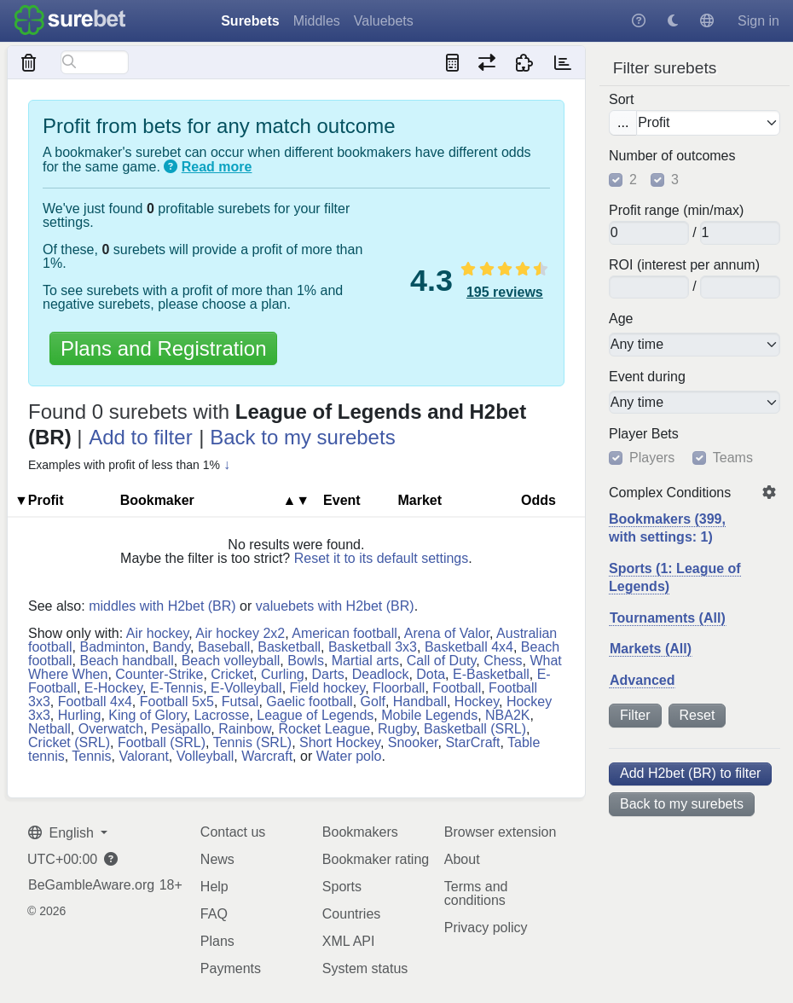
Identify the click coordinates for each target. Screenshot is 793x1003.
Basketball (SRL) (475, 729)
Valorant (143, 756)
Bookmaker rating (375, 859)
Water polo (349, 756)
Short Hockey (339, 742)
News (217, 859)
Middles (316, 21)
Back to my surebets (682, 804)
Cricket (232, 674)
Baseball (224, 647)
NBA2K (507, 715)
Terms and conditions (476, 893)
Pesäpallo (181, 729)
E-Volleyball (246, 688)
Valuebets (384, 21)
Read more (217, 166)
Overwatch (110, 729)
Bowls (305, 660)
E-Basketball (491, 674)
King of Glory (147, 715)
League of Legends (315, 715)
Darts (328, 674)
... (622, 122)
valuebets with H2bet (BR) (335, 606)
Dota (430, 674)
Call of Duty (442, 660)
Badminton (112, 647)
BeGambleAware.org (91, 885)
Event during (647, 377)
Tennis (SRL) (252, 742)
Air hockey (157, 633)
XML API (348, 941)
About (462, 859)
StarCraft (472, 742)
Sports (342, 886)
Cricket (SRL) (69, 742)
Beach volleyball (231, 660)
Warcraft (266, 756)
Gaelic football (309, 701)
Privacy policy (486, 927)
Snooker (413, 742)
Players (651, 458)
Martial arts (365, 660)
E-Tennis (176, 688)
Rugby (397, 729)
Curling (282, 674)
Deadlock (380, 674)
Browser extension (500, 832)
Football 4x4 (95, 701)
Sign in (758, 21)
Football (456, 688)
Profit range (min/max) (676, 210)
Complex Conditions (670, 493)
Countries (351, 914)
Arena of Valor (446, 633)
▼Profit (39, 500)
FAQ (214, 914)
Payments (230, 968)
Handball (420, 701)
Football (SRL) (161, 742)
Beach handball (126, 660)
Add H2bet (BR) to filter (690, 773)
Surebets (250, 21)
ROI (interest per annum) (684, 265)
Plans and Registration (163, 348)
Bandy (171, 647)
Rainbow (244, 729)
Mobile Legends (429, 715)
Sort (621, 100)
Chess (502, 660)
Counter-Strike (159, 674)
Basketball (289, 647)
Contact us (232, 832)
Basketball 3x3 (372, 647)
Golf (373, 701)
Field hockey (328, 688)
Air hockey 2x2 (240, 633)
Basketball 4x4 (469, 647)
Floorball (399, 688)
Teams (733, 458)
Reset (697, 715)
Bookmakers (360, 832)
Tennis (91, 756)
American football (344, 633)
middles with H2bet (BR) (162, 606)
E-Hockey (113, 688)
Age (621, 319)
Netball (49, 729)
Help (214, 886)
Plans (217, 941)
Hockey (476, 701)
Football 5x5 (177, 701)
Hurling (79, 715)
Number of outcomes (672, 156)
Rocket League (325, 729)
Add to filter (140, 437)
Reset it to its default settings (381, 558)
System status (365, 968)
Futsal (240, 701)
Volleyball (205, 756)
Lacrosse (221, 715)
